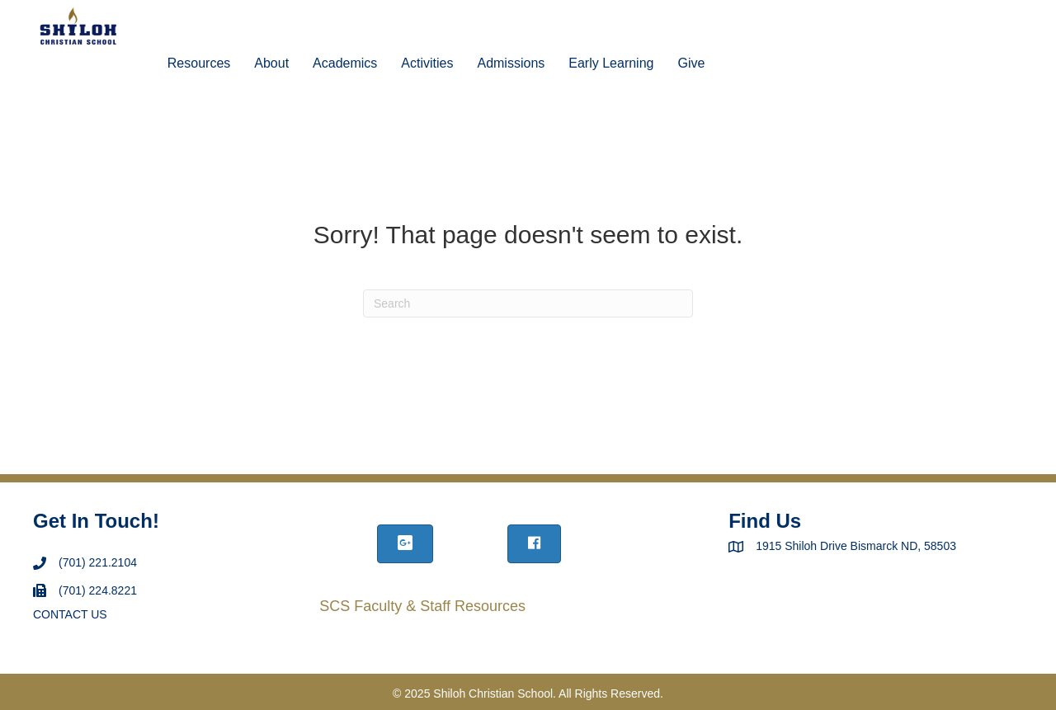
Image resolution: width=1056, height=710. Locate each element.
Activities (427, 63)
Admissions (510, 63)
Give (691, 63)
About (271, 63)
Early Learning (610, 63)
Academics (345, 63)
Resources (198, 63)
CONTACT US (70, 614)
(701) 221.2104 (98, 562)
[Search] (528, 303)
